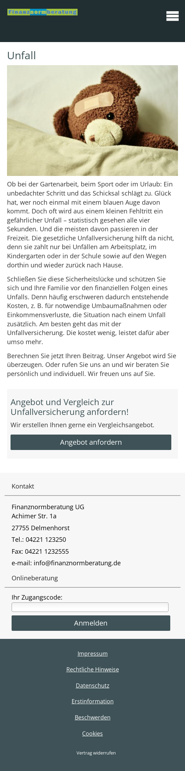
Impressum (93, 653)
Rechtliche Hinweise (92, 669)
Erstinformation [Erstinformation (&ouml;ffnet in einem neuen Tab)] (93, 701)
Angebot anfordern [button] (91, 442)
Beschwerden (93, 717)
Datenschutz (93, 685)
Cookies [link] (92, 733)
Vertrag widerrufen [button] (96, 753)
